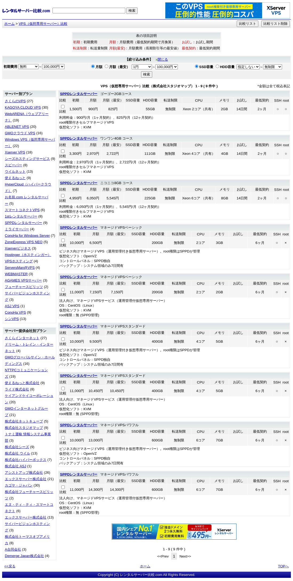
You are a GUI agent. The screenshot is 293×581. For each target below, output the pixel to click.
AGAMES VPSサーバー (23, 280)
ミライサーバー (17, 229)
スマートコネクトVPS (22, 210)
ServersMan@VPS (20, 268)
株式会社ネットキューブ (24, 421)
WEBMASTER (16, 274)
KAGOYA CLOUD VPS (23, 107)
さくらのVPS (15, 101)
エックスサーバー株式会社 (25, 479)
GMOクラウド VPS (20, 133)
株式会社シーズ (17, 447)
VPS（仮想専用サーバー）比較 (43, 24)
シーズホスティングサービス (27, 159)
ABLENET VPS (17, 127)
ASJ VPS (12, 306)
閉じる (162, 59)
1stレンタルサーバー (21, 216)
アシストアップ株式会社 (24, 473)
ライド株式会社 (17, 389)
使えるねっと (15, 178)
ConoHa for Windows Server (27, 236)
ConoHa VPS (15, 312)
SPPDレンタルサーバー (23, 223)
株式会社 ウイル (17, 453)
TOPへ (283, 566)
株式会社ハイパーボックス (25, 460)
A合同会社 (13, 549)
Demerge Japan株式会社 (24, 556)
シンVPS (12, 319)
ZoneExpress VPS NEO (23, 242)
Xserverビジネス (18, 248)
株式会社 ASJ (15, 466)
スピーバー (13, 165)
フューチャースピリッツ (24, 287)
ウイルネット (15, 171)
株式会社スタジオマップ (24, 428)
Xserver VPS (15, 152)
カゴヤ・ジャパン (19, 485)
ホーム (9, 24)
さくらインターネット (22, 338)
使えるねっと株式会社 (22, 383)
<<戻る (9, 566)
